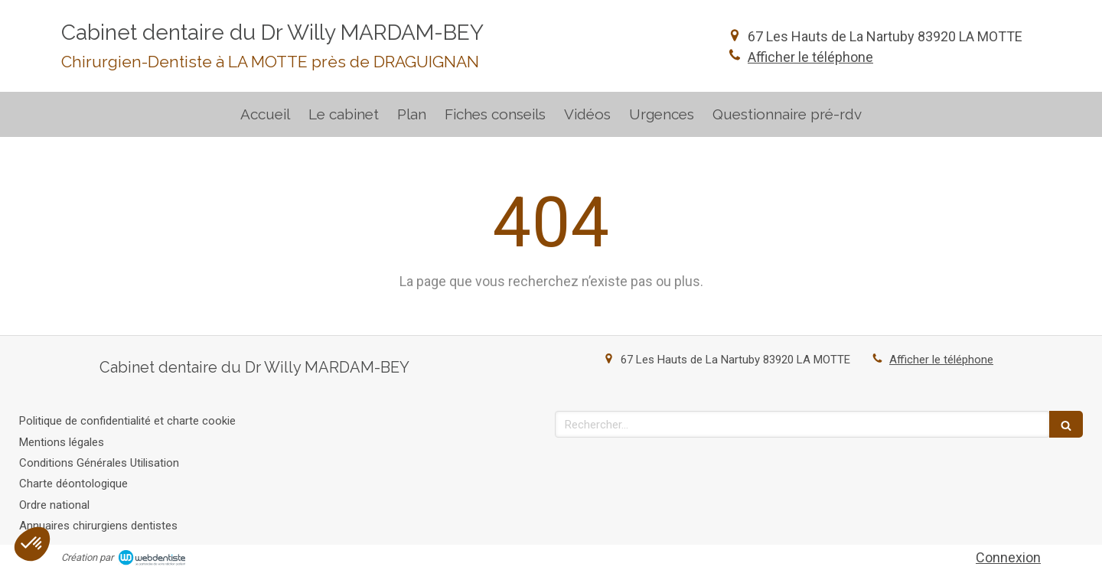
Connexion (1008, 557)
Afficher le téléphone (810, 57)
